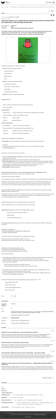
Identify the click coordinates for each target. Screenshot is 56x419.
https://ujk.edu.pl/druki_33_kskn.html (20, 315)
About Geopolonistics (16, 407)
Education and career (6, 400)
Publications (4, 397)
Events (7, 7)
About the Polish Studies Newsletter (24, 402)
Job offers (41, 400)
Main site (2, 7)
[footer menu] (2, 387)
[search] (47, 2)
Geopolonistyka (5, 407)
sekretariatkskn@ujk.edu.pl (9, 148)
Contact (19, 404)
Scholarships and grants (32, 400)
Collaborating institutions (45, 402)
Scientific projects (5, 394)
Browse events (47, 378)
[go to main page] (6, 3)
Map (23, 407)
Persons (33, 407)
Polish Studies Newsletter (7, 402)
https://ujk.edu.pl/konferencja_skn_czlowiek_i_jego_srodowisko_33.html (20, 266)
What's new (4, 390)
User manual (31, 404)
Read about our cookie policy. (40, 414)
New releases (20, 397)
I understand (28, 416)
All (10, 397)
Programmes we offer (21, 400)
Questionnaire (38, 404)
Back (52, 11)
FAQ (52, 402)
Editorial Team (35, 402)
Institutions (27, 407)
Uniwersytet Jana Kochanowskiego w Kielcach (22, 28)
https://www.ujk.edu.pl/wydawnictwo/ (11, 260)
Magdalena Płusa (15, 318)
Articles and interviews (6, 392)
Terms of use (24, 404)
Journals (14, 397)
